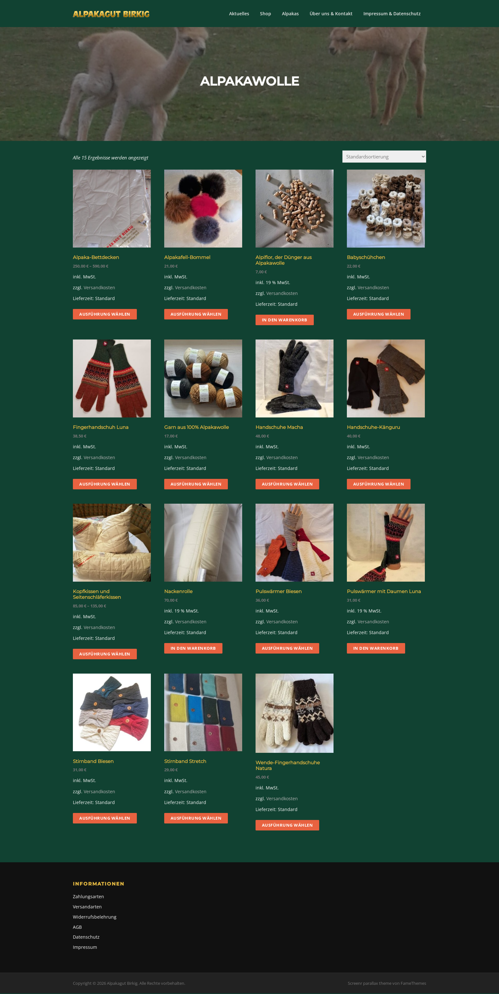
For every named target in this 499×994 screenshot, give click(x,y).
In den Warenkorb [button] (284, 320)
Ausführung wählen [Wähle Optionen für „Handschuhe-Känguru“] (378, 484)
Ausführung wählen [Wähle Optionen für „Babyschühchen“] (378, 315)
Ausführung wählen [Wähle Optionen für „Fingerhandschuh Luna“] (104, 484)
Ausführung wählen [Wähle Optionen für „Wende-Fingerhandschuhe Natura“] (287, 826)
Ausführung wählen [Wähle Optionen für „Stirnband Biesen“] (104, 818)
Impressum (85, 948)
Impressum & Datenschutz (392, 13)
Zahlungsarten (88, 897)
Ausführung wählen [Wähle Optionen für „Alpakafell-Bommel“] (196, 315)
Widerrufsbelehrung (94, 917)
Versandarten (87, 907)
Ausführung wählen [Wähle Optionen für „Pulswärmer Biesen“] (287, 649)
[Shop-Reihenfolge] (384, 157)
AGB (77, 927)
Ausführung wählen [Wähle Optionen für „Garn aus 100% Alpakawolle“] (196, 484)
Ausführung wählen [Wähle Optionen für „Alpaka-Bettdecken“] (104, 315)
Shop (265, 13)
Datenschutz (86, 937)
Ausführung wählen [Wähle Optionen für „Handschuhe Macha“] (287, 484)
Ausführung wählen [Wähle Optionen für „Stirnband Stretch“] (196, 818)
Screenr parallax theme (369, 984)
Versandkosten (99, 288)
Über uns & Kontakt (331, 13)
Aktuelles (239, 13)
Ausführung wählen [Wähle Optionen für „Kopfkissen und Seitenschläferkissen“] (104, 654)
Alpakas (290, 13)
